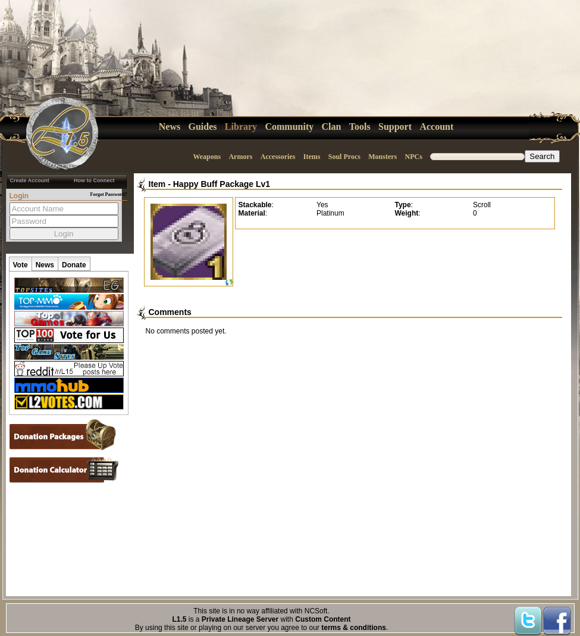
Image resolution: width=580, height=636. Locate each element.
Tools (360, 126)
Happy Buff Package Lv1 (221, 184)
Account (436, 126)
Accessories (278, 156)
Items (312, 156)
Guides (203, 126)
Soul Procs (344, 156)
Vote (20, 265)
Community (289, 126)
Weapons (207, 156)
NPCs (413, 156)
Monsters (382, 156)
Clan (331, 126)
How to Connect (94, 180)
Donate (74, 265)
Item (157, 184)
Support (395, 126)
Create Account (29, 180)
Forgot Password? (108, 194)
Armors (240, 156)
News (169, 126)
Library (241, 126)
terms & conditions (353, 627)
